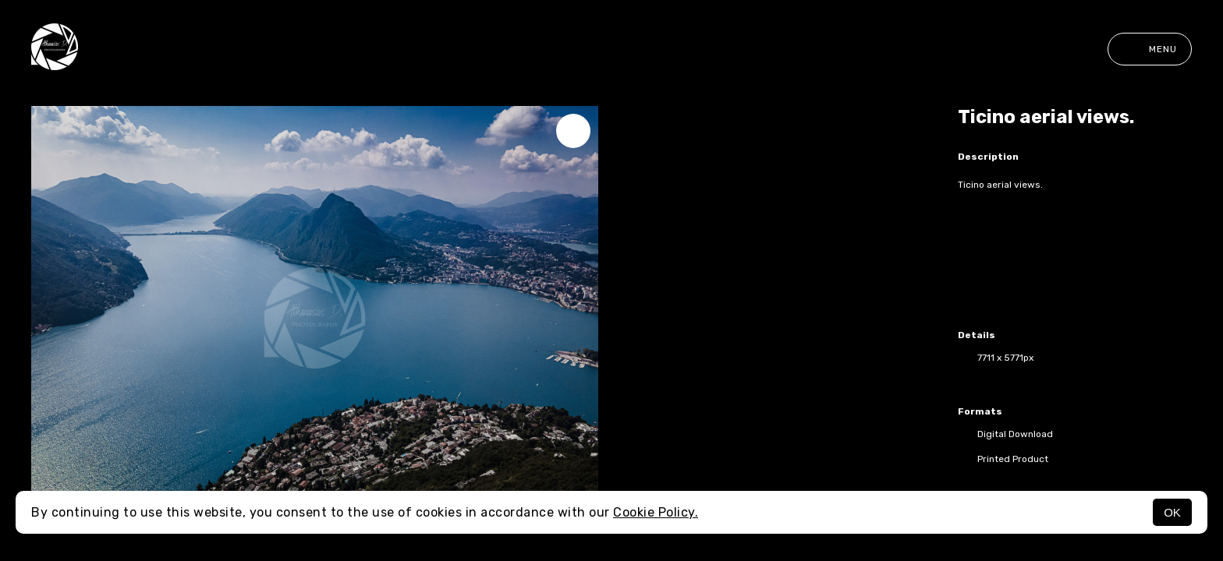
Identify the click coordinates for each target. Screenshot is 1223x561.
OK (1172, 512)
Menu (1149, 49)
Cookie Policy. (655, 512)
